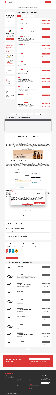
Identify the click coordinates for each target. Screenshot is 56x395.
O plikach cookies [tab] (39, 193)
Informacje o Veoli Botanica (9, 49)
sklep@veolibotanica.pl (10, 63)
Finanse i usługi (31, 381)
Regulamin (30, 363)
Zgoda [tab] (16, 193)
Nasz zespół (18, 376)
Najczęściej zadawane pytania (9, 51)
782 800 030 (8, 62)
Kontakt (18, 380)
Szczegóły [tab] (28, 193)
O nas (17, 375)
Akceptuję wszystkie (39, 203)
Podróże (30, 379)
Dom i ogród (30, 375)
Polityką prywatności (44, 361)
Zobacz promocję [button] (46, 95)
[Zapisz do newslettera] (48, 359)
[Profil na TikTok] (45, 375)
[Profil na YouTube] (44, 375)
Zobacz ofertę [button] (46, 78)
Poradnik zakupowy (19, 386)
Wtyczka (18, 385)
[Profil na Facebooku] (40, 375)
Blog (17, 384)
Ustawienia (28, 203)
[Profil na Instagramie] (42, 375)
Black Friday (18, 381)
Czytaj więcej (46, 364)
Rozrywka (30, 380)
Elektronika (30, 376)
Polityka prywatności (19, 379)
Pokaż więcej (30, 384)
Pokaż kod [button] (46, 20)
